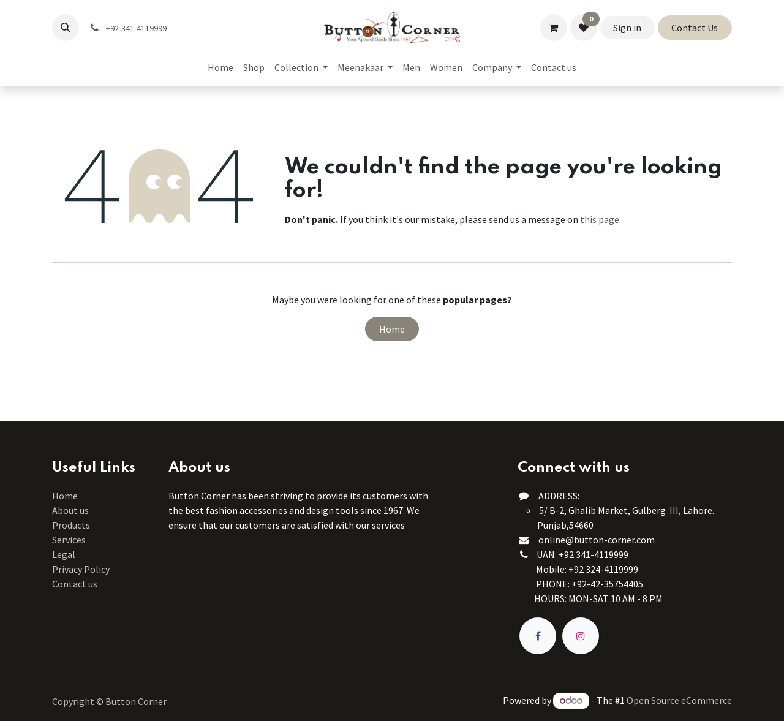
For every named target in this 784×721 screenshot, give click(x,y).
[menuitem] (220, 67)
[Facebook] (537, 635)
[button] (65, 27)
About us (70, 510)
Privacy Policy (81, 569)
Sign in (627, 27)
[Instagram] (580, 635)
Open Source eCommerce (679, 700)
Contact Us (694, 27)
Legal (63, 554)
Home (392, 329)
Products (71, 525)
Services (69, 540)
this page (599, 219)
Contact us (74, 584)
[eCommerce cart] (553, 27)
